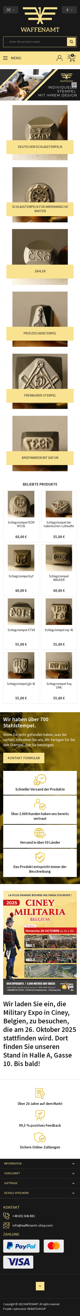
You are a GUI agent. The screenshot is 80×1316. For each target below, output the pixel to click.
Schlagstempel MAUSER (59, 578)
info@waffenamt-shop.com (32, 1225)
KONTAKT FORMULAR (24, 758)
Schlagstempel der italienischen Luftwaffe (59, 524)
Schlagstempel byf (21, 576)
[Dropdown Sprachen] (10, 9)
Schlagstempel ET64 (21, 630)
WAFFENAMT (31, 1304)
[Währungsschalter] (69, 9)
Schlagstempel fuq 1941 (59, 685)
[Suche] (40, 41)
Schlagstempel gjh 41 (21, 684)
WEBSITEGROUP (36, 1309)
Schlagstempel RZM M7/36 (21, 524)
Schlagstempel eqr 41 (59, 630)
